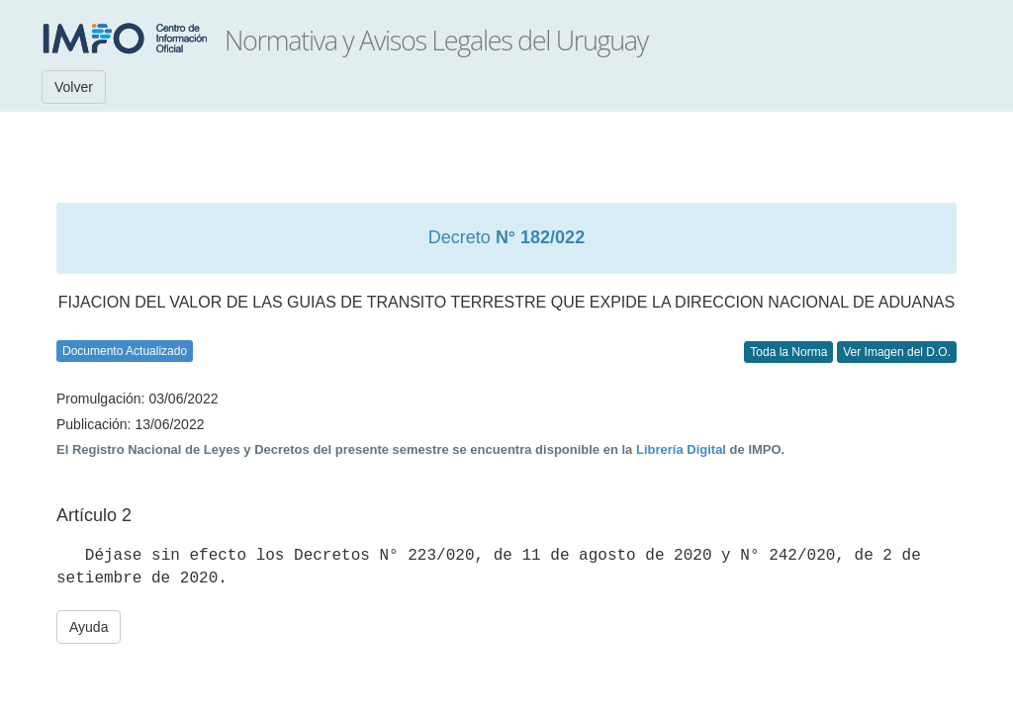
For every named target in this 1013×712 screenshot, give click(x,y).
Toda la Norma (788, 352)
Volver (73, 87)
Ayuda (88, 627)
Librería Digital (681, 449)
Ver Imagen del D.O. (897, 352)
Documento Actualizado (124, 351)
